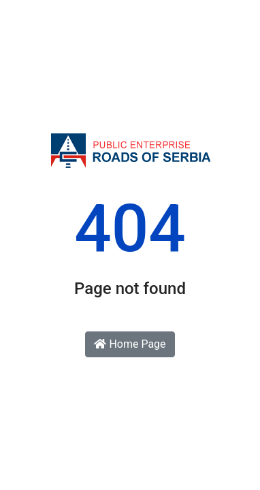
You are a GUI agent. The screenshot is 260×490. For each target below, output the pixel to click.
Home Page (129, 344)
